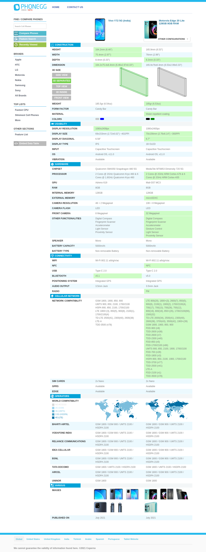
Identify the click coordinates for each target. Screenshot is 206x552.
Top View (61, 86)
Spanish (100, 539)
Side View (61, 75)
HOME (55, 7)
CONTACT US (75, 7)
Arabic (88, 539)
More (18, 120)
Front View (61, 98)
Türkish (77, 539)
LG (16, 70)
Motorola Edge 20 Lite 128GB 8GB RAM (172, 22)
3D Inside (61, 92)
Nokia (18, 80)
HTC (17, 64)
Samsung (20, 85)
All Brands (20, 95)
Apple (18, 59)
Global (19, 539)
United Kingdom (52, 539)
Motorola (20, 75)
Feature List (21, 134)
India (66, 539)
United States (33, 539)
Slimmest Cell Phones (27, 115)
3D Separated (61, 80)
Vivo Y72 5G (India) (119, 20)
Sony (18, 90)
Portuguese (114, 539)
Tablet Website (131, 539)
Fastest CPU (22, 110)
